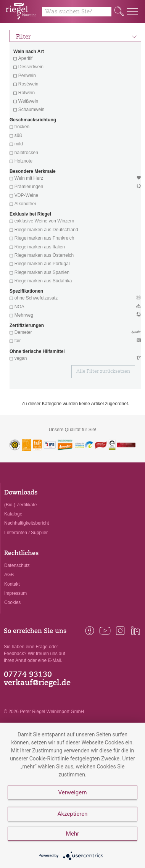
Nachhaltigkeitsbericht (26, 523)
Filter (76, 36)
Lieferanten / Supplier (26, 532)
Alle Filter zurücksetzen (103, 371)
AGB (9, 574)
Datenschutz (17, 565)
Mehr (72, 833)
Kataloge (13, 514)
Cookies (12, 602)
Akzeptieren (73, 813)
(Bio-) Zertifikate (20, 504)
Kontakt (12, 584)
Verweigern (72, 792)
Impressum (15, 593)
